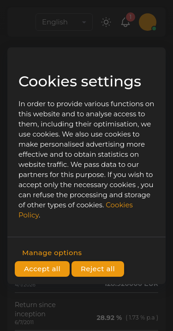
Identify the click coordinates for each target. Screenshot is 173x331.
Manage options (52, 253)
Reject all (98, 269)
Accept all (42, 269)
